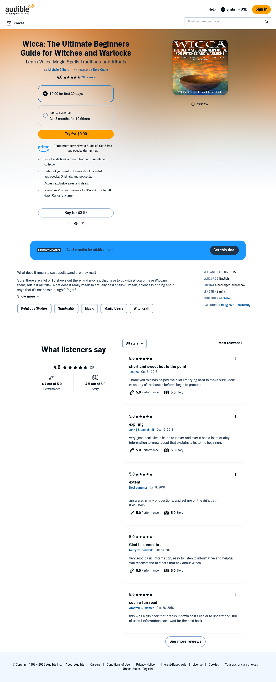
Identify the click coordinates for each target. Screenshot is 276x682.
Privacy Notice (145, 664)
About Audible (75, 664)
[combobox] (228, 21)
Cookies (214, 664)
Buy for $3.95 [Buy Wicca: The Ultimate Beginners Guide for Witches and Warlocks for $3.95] (76, 213)
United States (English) (138, 669)
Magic (89, 308)
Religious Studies (34, 308)
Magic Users (113, 308)
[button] (69, 223)
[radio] (76, 93)
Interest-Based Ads (173, 664)
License (197, 664)
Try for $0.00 (76, 134)
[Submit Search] (267, 21)
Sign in (261, 9)
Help (212, 9)
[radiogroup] (76, 105)
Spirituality (66, 308)
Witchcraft (141, 308)
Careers (95, 664)
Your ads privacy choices (241, 664)
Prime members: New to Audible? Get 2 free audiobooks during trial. (82, 148)
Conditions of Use (118, 664)
